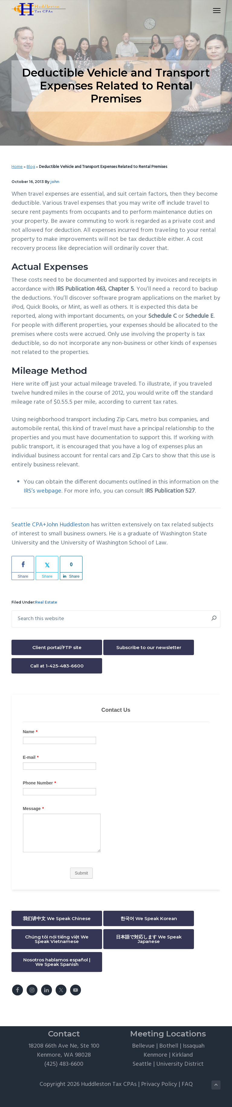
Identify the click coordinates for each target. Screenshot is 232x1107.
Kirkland (182, 1055)
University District (180, 1064)
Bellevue (143, 1046)
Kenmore (155, 1055)
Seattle (142, 1064)
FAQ (187, 1084)
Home (17, 166)
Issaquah (194, 1046)
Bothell (168, 1046)
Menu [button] (214, 10)
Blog (31, 166)
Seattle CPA (27, 525)
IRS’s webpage (42, 491)
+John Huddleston (66, 525)
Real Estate (46, 602)
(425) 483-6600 (63, 1064)
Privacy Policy (159, 1084)
